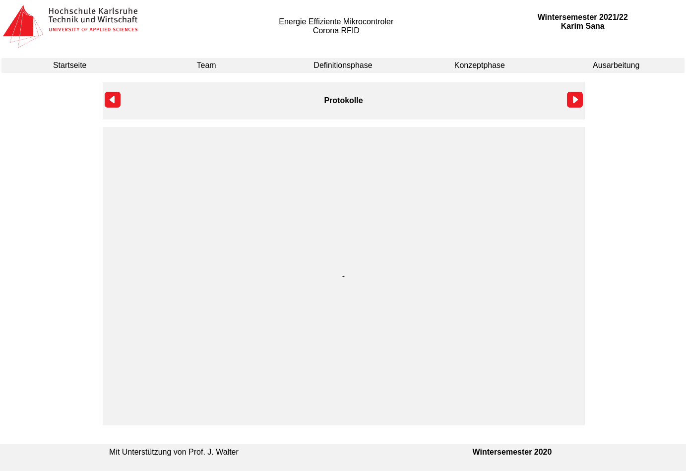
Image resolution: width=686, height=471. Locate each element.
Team (206, 65)
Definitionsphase (342, 65)
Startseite (70, 65)
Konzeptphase (479, 65)
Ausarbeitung (616, 65)
